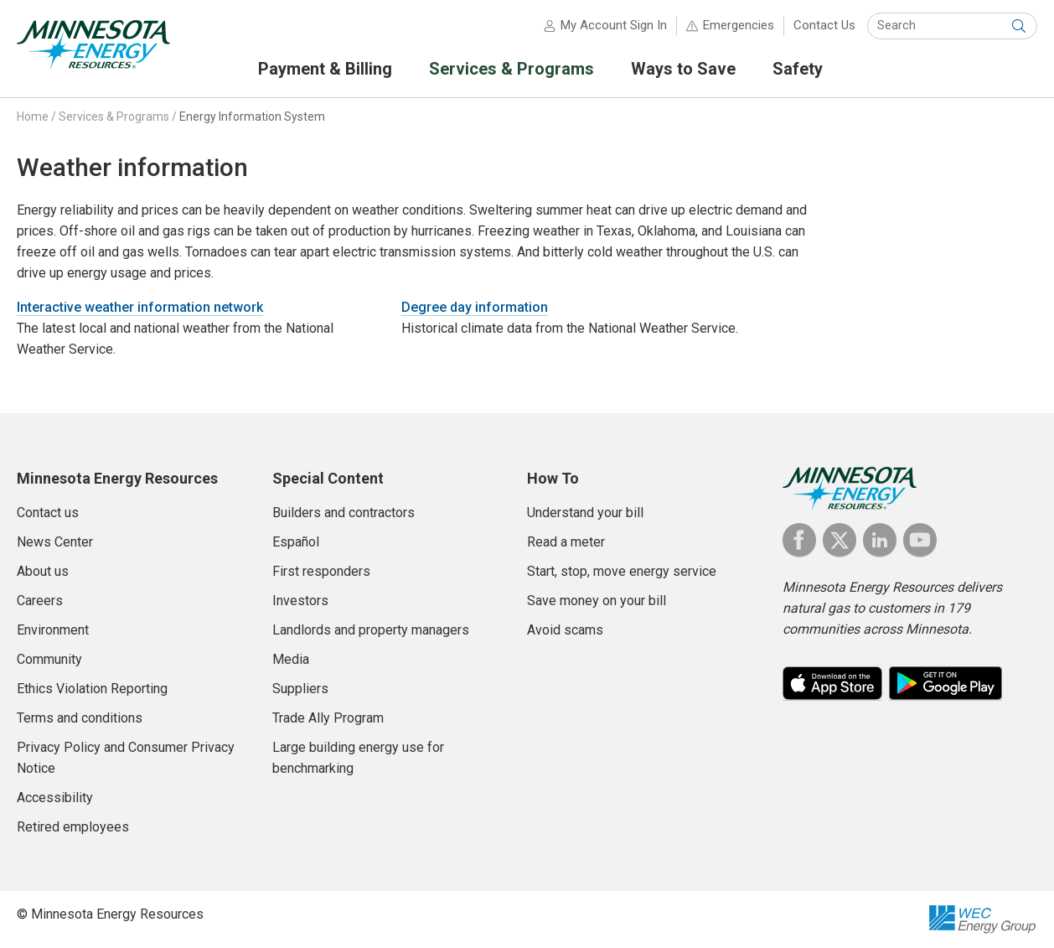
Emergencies (738, 25)
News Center (55, 542)
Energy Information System (252, 116)
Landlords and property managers (370, 630)
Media (290, 659)
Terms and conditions (79, 718)
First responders (321, 571)
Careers (40, 601)
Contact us (48, 513)
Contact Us (824, 25)
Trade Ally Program (328, 718)
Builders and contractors (343, 513)
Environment (53, 630)
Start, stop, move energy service (621, 571)
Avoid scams (565, 630)
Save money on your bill (596, 601)
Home (33, 116)
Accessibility (55, 798)
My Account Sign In (614, 25)
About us (43, 571)
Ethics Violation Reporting (92, 689)
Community (49, 659)
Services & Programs (114, 116)
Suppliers (300, 689)
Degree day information (474, 307)
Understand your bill (585, 513)
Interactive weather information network (140, 307)
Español (295, 542)
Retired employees (73, 827)
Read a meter (566, 542)
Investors (300, 601)
